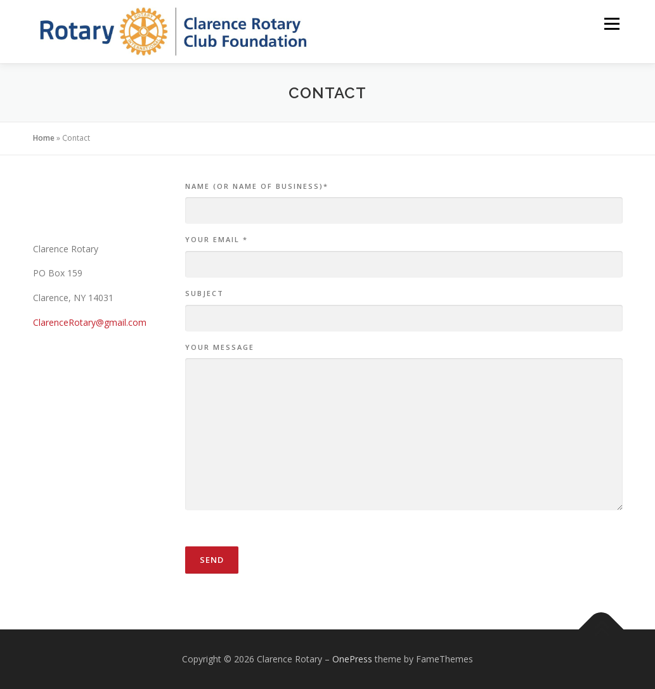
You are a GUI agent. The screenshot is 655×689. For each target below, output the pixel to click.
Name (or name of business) (256, 186)
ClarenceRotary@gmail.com (89, 322)
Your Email (216, 239)
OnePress (352, 659)
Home (44, 137)
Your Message (219, 347)
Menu (611, 24)
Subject (204, 293)
